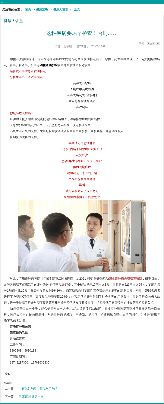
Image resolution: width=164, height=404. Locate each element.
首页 (28, 9)
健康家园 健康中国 (31, 396)
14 (157, 43)
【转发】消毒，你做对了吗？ (38, 388)
